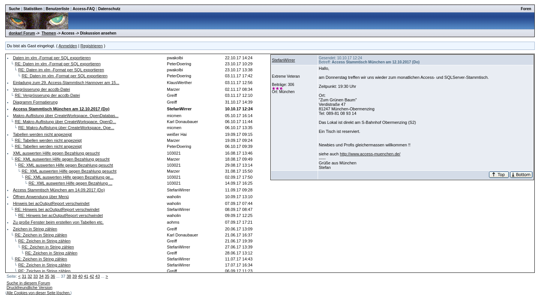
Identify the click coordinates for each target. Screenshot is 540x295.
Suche (14, 9)
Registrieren (92, 46)
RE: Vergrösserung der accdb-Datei (47, 95)
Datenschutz (109, 9)
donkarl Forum (22, 33)
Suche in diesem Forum (28, 283)
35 (47, 276)
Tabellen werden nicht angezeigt (42, 134)
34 (41, 276)
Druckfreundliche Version (29, 287)
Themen (49, 33)
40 (80, 276)
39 (74, 276)
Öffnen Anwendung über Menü (41, 196)
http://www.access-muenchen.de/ (370, 154)
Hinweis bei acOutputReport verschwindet (51, 203)
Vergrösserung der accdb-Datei (41, 89)
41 (86, 276)
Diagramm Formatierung (35, 102)
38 (68, 276)
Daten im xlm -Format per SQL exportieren (51, 58)
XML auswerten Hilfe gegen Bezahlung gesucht (56, 153)
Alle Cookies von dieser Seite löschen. (38, 293)
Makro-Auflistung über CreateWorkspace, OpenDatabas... (65, 115)
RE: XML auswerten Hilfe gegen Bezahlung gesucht (62, 159)
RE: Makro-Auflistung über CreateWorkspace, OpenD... (65, 121)
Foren (526, 9)
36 (53, 276)
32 (29, 276)
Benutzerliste (57, 9)
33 (35, 276)
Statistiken (32, 9)
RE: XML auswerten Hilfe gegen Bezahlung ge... (69, 177)
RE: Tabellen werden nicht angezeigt (48, 140)
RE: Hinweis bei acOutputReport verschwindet (57, 209)
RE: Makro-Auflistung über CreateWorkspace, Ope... (66, 127)
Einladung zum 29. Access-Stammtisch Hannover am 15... (66, 82)
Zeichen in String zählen (35, 229)
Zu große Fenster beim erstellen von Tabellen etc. (58, 222)
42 (92, 276)
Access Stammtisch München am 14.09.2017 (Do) (59, 190)
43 (97, 276)
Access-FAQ (84, 9)
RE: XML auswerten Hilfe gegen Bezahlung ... (70, 183)
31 (24, 276)
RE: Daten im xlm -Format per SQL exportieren (57, 64)
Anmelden (67, 46)
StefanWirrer (283, 60)
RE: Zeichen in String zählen (41, 235)
